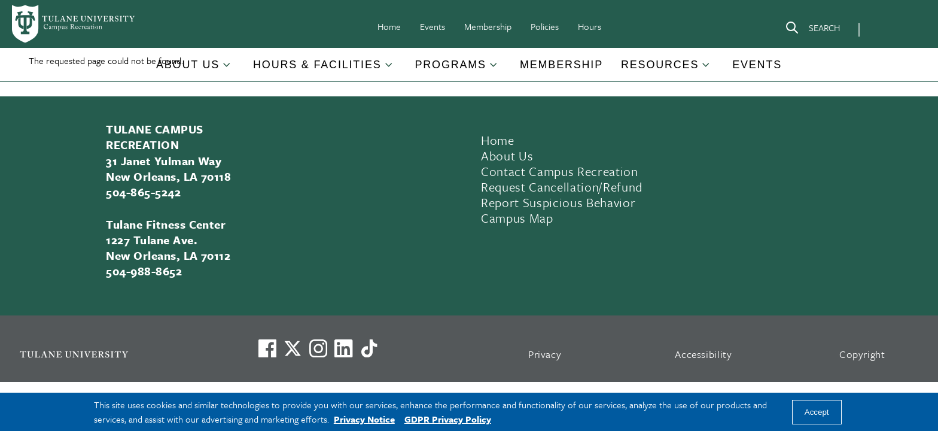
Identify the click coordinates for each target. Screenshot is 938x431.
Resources (660, 65)
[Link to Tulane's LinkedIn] (343, 348)
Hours (589, 26)
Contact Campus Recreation (559, 171)
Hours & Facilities (317, 65)
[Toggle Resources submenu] (706, 69)
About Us (188, 65)
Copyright (862, 354)
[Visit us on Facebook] (267, 348)
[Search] (812, 30)
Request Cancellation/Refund (561, 187)
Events (432, 26)
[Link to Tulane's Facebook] (318, 348)
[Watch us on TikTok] (369, 348)
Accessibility (703, 354)
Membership (487, 26)
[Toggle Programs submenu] (494, 69)
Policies (545, 26)
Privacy (545, 354)
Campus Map (517, 218)
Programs (450, 65)
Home (389, 26)
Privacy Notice (364, 419)
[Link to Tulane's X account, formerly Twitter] (293, 348)
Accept (817, 412)
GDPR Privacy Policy (447, 419)
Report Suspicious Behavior (558, 202)
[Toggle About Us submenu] (227, 69)
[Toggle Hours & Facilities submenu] (389, 69)
